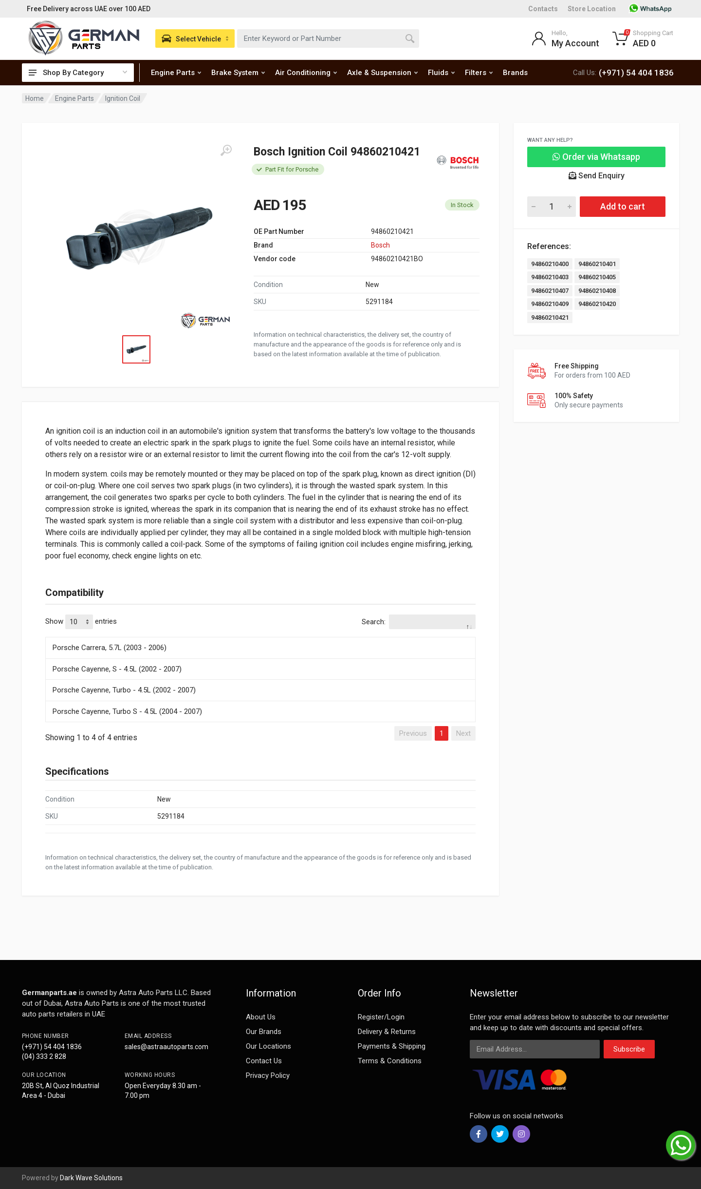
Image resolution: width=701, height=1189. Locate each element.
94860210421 (550, 317)
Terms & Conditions (390, 1060)
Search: (419, 621)
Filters (479, 72)
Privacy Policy (268, 1075)
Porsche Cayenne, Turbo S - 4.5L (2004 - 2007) (127, 711)
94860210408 (597, 290)
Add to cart (622, 206)
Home (34, 98)
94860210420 (597, 303)
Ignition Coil (122, 98)
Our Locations (268, 1046)
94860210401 (597, 264)
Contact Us (264, 1060)
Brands (515, 72)
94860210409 (550, 303)
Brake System (238, 72)
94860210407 (550, 290)
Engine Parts (176, 72)
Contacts (543, 8)
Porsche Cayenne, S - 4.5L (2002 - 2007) (117, 669)
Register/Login (381, 1017)
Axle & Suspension (382, 72)
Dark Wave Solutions (91, 1178)
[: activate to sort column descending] (260, 635)
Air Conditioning (306, 72)
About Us (261, 1017)
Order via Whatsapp (596, 157)
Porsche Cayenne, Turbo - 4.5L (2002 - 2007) (124, 690)
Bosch (380, 245)
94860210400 (550, 264)
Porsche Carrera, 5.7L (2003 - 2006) (109, 647)
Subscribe (629, 1049)
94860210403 (550, 277)
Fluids (441, 72)
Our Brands (263, 1031)
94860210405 (597, 277)
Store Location (592, 8)
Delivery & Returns (387, 1031)
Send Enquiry (597, 175)
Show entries (81, 621)
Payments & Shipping (391, 1046)
